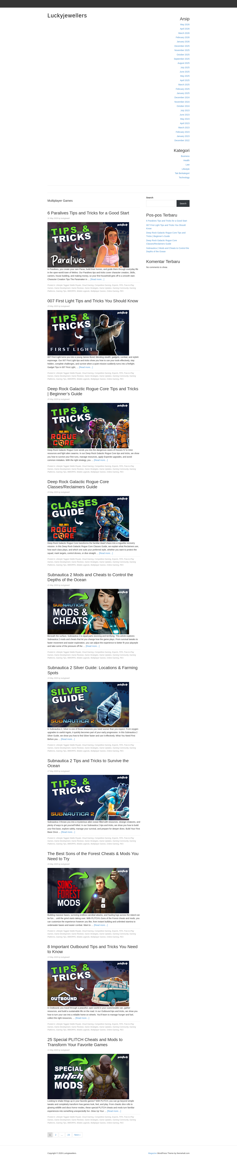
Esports (115, 285)
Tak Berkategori (182, 173)
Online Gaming (113, 291)
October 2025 (183, 54)
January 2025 (183, 93)
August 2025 (184, 63)
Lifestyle (186, 169)
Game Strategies (91, 288)
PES (121, 291)
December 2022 (182, 140)
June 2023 (185, 114)
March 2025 (184, 84)
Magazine (152, 1153)
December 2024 (182, 97)
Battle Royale (75, 285)
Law (188, 164)
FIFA (121, 285)
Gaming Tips (61, 291)
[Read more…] (97, 279)
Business (185, 156)
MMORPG (71, 291)
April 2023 (185, 123)
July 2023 (185, 110)
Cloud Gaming (88, 285)
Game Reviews (77, 288)
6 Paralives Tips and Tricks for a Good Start (88, 213)
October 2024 (183, 106)
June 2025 (185, 72)
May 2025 (185, 76)
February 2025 (183, 89)
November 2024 (182, 102)
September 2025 (182, 59)
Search (149, 197)
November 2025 (182, 50)
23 (68, 1135)
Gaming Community (120, 288)
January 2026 (183, 41)
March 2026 (184, 33)
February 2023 (183, 132)
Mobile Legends (83, 291)
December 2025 (182, 46)
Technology (184, 177)
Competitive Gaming (103, 285)
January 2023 (183, 136)
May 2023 (185, 119)
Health (186, 160)
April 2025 (185, 80)
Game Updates (105, 288)
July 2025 (185, 67)
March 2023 (184, 127)
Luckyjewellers (67, 15)
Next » (77, 1135)
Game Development (62, 288)
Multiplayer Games (98, 291)
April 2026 (185, 29)
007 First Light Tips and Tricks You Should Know (92, 301)
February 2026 (183, 37)
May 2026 (185, 24)
